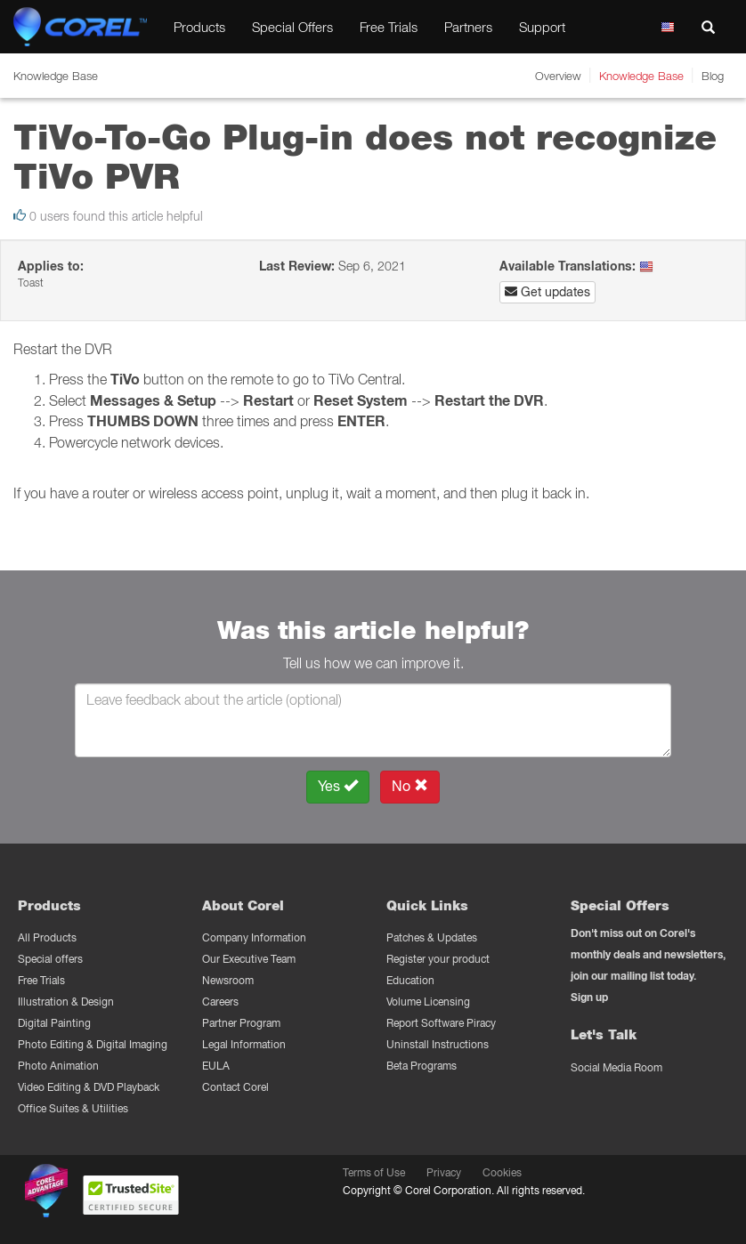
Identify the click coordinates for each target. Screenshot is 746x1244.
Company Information (254, 937)
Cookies (502, 1172)
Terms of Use (374, 1172)
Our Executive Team (249, 958)
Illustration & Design (66, 1001)
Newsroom (228, 980)
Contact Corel (235, 1087)
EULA (216, 1065)
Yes (338, 786)
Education (410, 980)
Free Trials (389, 27)
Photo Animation (58, 1065)
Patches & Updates (431, 937)
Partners (468, 27)
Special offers (50, 958)
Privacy (443, 1172)
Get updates (547, 292)
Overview (558, 76)
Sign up (589, 997)
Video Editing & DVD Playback (88, 1087)
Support (542, 27)
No (410, 786)
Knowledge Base (641, 76)
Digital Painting (54, 1023)
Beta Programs (421, 1065)
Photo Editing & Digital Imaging (92, 1044)
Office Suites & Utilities (73, 1108)
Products (199, 27)
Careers (220, 1001)
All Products (47, 937)
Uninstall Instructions (437, 1044)
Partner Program (241, 1023)
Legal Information (244, 1044)
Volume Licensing (428, 1001)
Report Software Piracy (441, 1023)
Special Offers (292, 27)
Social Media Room (616, 1067)
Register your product (438, 958)
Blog (712, 76)
